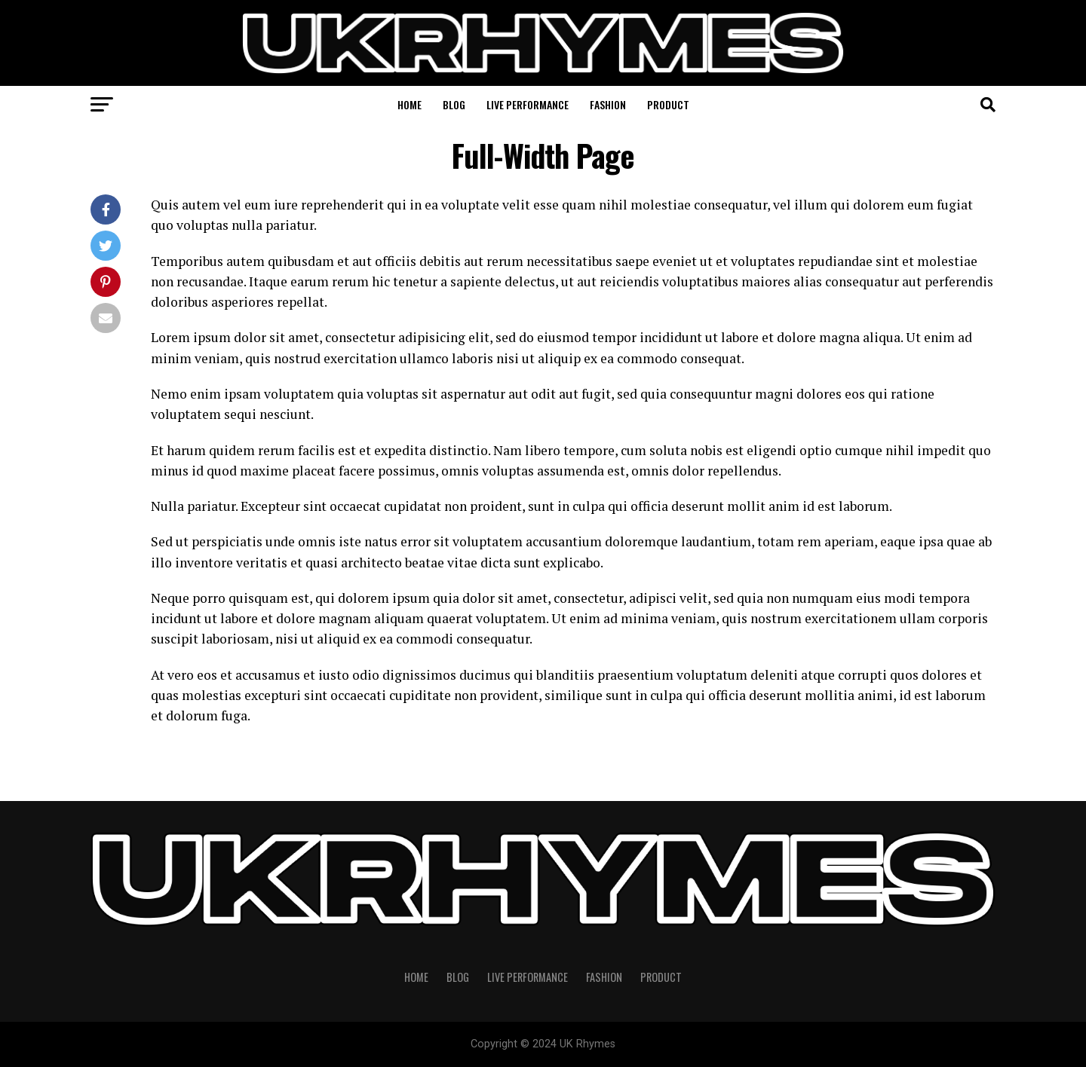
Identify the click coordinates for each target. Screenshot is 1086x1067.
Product (668, 104)
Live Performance (527, 104)
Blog (454, 104)
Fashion (608, 104)
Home (409, 104)
